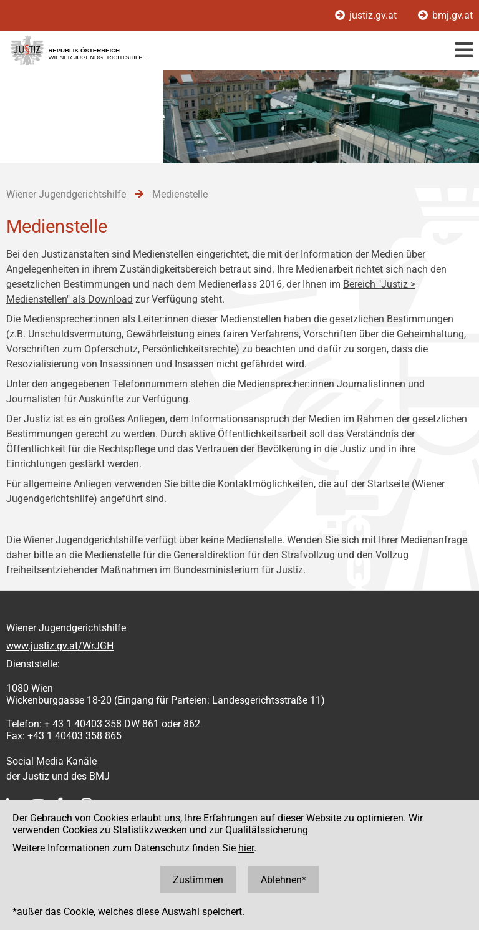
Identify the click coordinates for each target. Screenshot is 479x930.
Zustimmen (198, 880)
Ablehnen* (283, 880)
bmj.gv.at (445, 15)
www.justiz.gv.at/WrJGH (60, 646)
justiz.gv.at (367, 15)
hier (246, 848)
